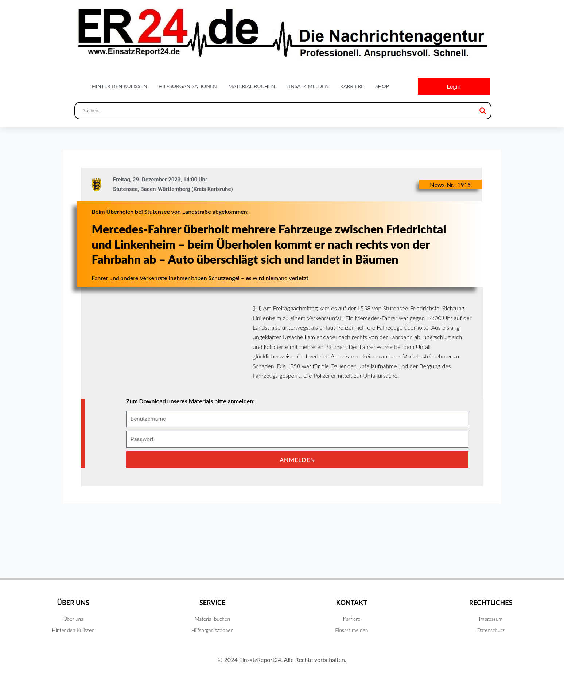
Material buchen (251, 86)
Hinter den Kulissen (119, 86)
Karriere (352, 86)
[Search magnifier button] (483, 111)
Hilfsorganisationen (188, 86)
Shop (382, 86)
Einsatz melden (307, 86)
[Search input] (279, 111)
